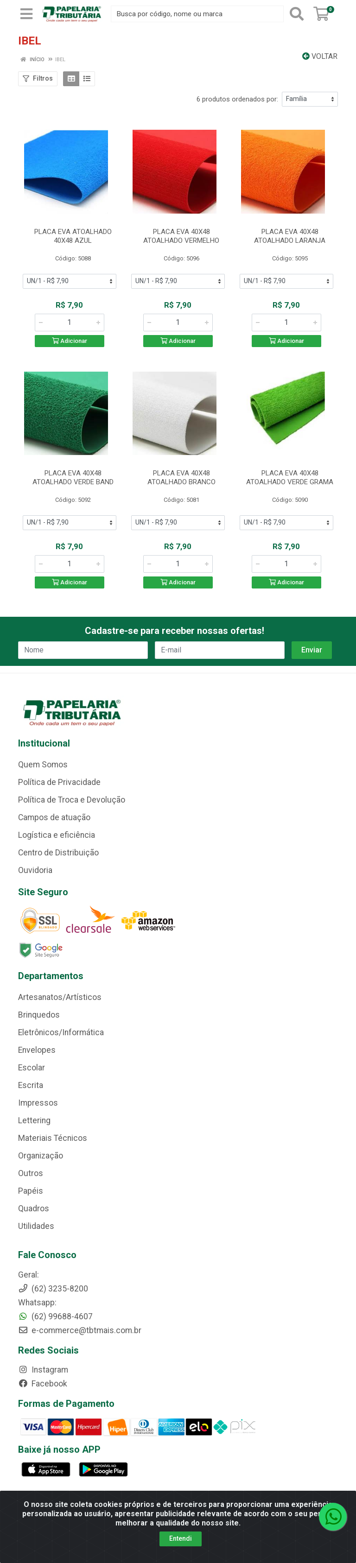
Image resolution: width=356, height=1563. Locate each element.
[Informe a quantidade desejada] (69, 322)
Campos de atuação (54, 817)
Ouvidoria (35, 870)
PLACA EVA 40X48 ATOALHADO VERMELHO (181, 236)
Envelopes (37, 1050)
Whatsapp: (37, 1302)
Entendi (180, 1538)
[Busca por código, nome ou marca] (197, 14)
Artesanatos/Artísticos (60, 997)
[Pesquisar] (296, 14)
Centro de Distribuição (58, 852)
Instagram (43, 1369)
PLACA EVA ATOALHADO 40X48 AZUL (73, 236)
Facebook (42, 1383)
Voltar (319, 56)
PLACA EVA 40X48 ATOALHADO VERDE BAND (73, 477)
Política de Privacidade (59, 782)
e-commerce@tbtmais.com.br (79, 1330)
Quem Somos (43, 764)
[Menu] (26, 14)
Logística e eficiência (56, 835)
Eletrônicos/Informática (61, 1032)
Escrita (30, 1085)
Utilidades (36, 1226)
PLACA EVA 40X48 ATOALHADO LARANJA (289, 236)
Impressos (38, 1102)
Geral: (28, 1274)
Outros (30, 1173)
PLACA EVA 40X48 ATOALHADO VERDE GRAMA (289, 477)
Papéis (30, 1191)
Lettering (34, 1120)
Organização (40, 1155)
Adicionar (69, 340)
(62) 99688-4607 (55, 1316)
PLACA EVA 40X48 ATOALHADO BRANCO (181, 477)
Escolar (31, 1067)
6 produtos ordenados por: (237, 99)
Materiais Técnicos (52, 1138)
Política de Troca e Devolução (71, 799)
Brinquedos (39, 1014)
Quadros (33, 1208)
